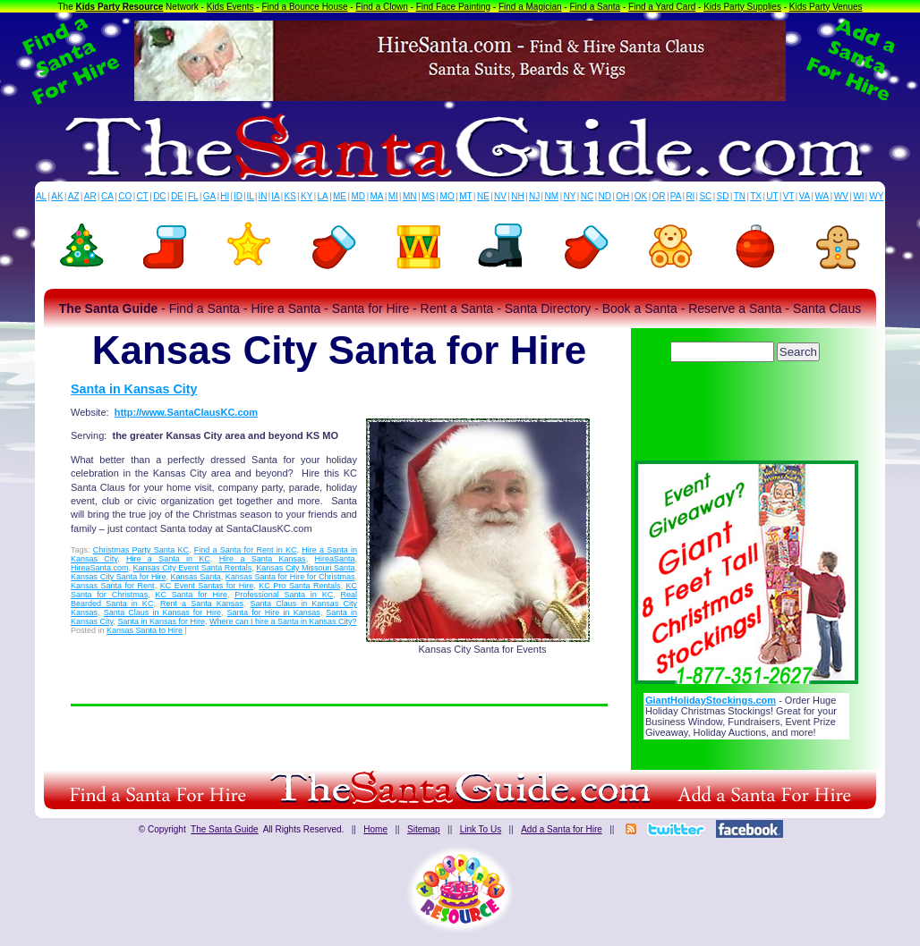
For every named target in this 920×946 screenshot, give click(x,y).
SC (705, 196)
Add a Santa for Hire (561, 829)
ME (339, 196)
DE (177, 196)
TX (756, 196)
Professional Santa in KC (283, 594)
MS (428, 196)
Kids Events (230, 7)
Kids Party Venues (826, 7)
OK (641, 196)
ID (238, 196)
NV (500, 196)
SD (723, 196)
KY (306, 196)
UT (772, 196)
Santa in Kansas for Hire (161, 621)
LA (323, 196)
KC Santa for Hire (190, 594)
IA (275, 196)
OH (622, 196)
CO (125, 196)
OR (659, 196)
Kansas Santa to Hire (144, 630)
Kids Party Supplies (742, 7)
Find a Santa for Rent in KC (245, 549)
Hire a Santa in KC (168, 558)
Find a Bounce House (304, 7)
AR (90, 196)
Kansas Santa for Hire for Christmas (290, 576)
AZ (74, 196)
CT (143, 196)
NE (483, 196)
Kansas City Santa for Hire (118, 576)
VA (805, 196)
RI (690, 196)
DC (159, 196)
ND (605, 196)
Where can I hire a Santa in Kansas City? (283, 621)
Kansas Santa (196, 576)
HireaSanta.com (100, 567)
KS (290, 196)
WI (858, 196)
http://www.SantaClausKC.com (186, 412)
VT (789, 196)
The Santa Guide (225, 829)
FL (193, 196)
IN (262, 196)
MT (465, 196)
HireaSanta (334, 558)
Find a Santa (594, 7)
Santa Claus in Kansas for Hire (162, 612)
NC (587, 196)
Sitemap (423, 829)
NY (569, 196)
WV (841, 196)
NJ (534, 196)
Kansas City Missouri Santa (305, 567)
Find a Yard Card (661, 7)
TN (739, 196)
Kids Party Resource (120, 7)
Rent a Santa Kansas (201, 603)
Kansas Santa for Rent (113, 585)
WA (822, 196)
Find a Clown (381, 7)
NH (517, 196)
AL (41, 196)
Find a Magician (530, 7)
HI (224, 196)
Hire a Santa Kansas (262, 558)
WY (876, 196)
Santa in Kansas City (134, 389)
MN (410, 196)
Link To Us (481, 829)
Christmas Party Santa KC (141, 549)
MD (359, 196)
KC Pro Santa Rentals (299, 585)
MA (377, 196)
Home (375, 829)
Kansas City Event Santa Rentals (192, 567)
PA (676, 196)
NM (552, 196)
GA (209, 196)
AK (57, 196)
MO (447, 196)
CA (107, 196)
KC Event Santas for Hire (207, 585)
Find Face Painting (453, 7)
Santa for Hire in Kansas (273, 612)
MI (393, 196)
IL (250, 196)
